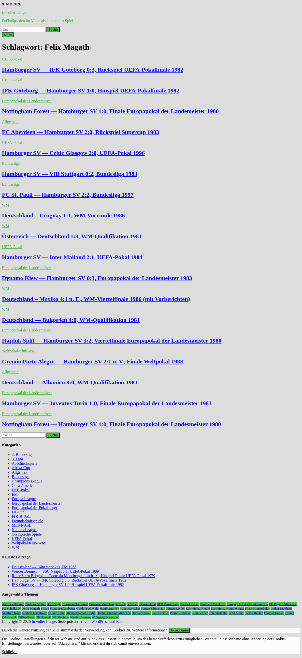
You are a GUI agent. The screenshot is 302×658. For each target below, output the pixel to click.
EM (15, 494)
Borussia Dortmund (75, 604)
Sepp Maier (236, 613)
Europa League (24, 499)
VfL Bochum (60, 617)
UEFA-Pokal (12, 59)
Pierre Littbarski (180, 613)
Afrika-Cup (21, 468)
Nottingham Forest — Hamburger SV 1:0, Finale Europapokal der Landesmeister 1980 (111, 424)
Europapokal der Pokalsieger (34, 508)
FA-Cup (18, 512)
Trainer (289, 613)
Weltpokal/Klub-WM (18, 351)
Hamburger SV (109, 608)
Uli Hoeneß (43, 617)
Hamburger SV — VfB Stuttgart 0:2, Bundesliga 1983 (69, 174)
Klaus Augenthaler (257, 608)
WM (5, 205)
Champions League (27, 481)
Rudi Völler (200, 613)
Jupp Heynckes (130, 608)
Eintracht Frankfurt (213, 604)
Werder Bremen (80, 617)
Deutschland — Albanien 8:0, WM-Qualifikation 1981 (70, 382)
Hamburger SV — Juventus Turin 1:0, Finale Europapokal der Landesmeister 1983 (107, 403)
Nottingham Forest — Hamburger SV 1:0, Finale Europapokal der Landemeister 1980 (110, 111)
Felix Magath (31, 608)
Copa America (23, 485)
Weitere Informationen (150, 630)
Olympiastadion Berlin (81, 613)
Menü (8, 35)
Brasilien (132, 604)
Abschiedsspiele (24, 463)
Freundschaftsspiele (27, 521)
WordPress (99, 621)
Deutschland (147, 604)
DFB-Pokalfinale (168, 604)
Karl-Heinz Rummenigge (227, 608)
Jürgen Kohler (175, 608)
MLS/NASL (21, 525)
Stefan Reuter (254, 613)
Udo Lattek (9, 617)
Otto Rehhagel (141, 613)
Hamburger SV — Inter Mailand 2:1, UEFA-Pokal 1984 (72, 257)
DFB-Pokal (21, 490)
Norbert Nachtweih (34, 613)
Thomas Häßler (274, 613)
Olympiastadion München (114, 613)
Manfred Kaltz (11, 613)
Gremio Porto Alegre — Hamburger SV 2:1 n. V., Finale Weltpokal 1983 (92, 361)
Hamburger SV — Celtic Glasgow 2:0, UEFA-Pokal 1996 (73, 153)
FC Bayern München (283, 604)
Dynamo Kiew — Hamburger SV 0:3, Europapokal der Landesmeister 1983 (97, 278)
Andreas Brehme (13, 604)
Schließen (9, 652)
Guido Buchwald (87, 608)
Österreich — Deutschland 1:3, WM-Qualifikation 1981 (72, 236)
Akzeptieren (179, 630)
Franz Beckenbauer (62, 608)
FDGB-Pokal (22, 516)
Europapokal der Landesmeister (27, 101)
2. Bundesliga (22, 454)
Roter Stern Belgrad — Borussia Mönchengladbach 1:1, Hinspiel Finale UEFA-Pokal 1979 (83, 576)
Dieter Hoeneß (189, 604)
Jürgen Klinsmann (153, 608)
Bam (120, 621)
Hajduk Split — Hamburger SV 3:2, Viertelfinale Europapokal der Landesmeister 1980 (111, 340)
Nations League (24, 530)
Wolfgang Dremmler (105, 617)
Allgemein (10, 122)
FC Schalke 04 (11, 608)
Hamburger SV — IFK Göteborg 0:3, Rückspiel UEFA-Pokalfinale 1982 (92, 69)
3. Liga (17, 459)
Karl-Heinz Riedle (198, 608)
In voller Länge (14, 12)
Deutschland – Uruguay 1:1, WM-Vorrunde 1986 (63, 215)
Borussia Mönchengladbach (107, 604)
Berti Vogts (54, 604)
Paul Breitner (160, 613)
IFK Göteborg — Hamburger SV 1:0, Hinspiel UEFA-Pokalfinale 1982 (90, 90)
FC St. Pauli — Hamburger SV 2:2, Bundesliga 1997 (67, 195)
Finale (45, 608)
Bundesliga (11, 163)
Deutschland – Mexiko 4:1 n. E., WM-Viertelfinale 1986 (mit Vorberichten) (96, 299)
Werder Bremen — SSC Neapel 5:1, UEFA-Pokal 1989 (55, 571)
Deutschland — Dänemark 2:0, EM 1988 (44, 567)
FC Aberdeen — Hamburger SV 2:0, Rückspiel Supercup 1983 (80, 132)
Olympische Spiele (27, 534)
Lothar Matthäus (281, 608)
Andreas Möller (35, 604)
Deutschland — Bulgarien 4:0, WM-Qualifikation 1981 (71, 320)
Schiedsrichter (218, 613)
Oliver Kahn (56, 613)
